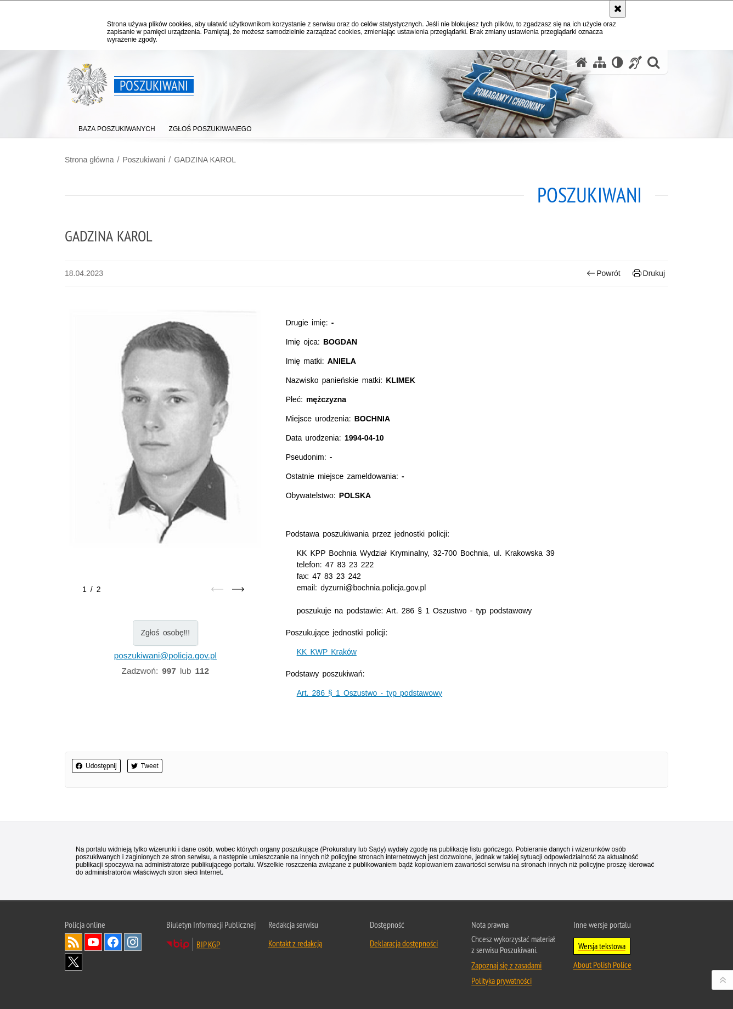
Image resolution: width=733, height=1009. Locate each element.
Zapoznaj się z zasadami (506, 965)
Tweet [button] (145, 766)
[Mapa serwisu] (599, 62)
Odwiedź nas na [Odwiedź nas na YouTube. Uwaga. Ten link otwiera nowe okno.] (93, 942)
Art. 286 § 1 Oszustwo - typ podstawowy (369, 693)
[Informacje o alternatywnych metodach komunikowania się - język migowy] (635, 62)
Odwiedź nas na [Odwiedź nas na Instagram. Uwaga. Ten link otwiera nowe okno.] (133, 942)
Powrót (604, 273)
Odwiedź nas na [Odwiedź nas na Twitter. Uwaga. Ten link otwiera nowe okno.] (73, 962)
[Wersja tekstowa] (617, 62)
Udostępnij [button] (96, 766)
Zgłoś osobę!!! (165, 632)
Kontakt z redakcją (295, 943)
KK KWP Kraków (327, 651)
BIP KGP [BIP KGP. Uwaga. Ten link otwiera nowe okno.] (208, 944)
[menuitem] (117, 126)
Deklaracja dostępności (404, 943)
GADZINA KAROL (205, 159)
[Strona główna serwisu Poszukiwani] (582, 62)
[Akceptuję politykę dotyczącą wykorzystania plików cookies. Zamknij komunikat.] (618, 9)
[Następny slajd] (238, 589)
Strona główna (89, 159)
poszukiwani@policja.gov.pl (165, 655)
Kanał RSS (73, 942)
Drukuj (649, 273)
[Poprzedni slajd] (217, 589)
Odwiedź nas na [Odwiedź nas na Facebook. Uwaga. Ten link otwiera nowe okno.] (113, 942)
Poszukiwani (143, 159)
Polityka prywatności (501, 980)
